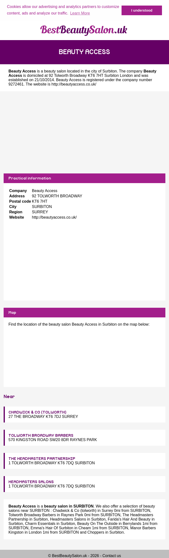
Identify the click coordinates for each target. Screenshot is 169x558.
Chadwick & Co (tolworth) (75, 510)
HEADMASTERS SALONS (31, 482)
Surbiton (109, 71)
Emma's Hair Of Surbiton (52, 528)
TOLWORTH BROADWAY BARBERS (40, 435)
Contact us (111, 555)
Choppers (95, 532)
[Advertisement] (84, 132)
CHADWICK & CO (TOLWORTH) (37, 412)
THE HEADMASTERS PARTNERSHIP (41, 458)
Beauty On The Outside (97, 523)
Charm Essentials (40, 523)
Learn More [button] (80, 13)
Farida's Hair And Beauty (129, 519)
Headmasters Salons (68, 519)
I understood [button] (141, 10)
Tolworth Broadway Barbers (32, 515)
